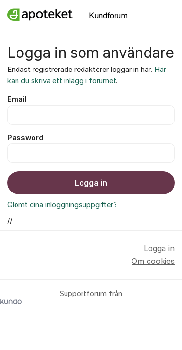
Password (25, 137)
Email (17, 99)
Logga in (91, 183)
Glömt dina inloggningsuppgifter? (62, 204)
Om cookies (153, 261)
